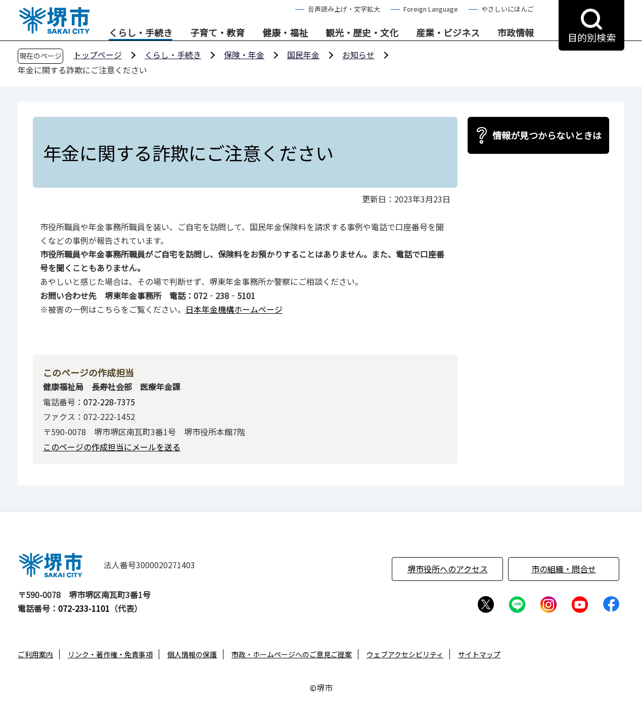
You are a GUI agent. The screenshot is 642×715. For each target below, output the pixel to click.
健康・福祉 (285, 33)
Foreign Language (430, 9)
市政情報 (515, 33)
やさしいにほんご (507, 9)
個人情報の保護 (192, 654)
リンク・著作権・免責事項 (110, 654)
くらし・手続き (140, 33)
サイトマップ (479, 654)
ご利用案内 (35, 654)
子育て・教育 (217, 33)
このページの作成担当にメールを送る (111, 447)
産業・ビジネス (448, 33)
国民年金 (303, 55)
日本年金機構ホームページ (234, 309)
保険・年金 (244, 55)
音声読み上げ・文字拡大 (344, 9)
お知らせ (358, 55)
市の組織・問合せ (563, 569)
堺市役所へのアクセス (447, 569)
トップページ (97, 55)
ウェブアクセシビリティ (404, 654)
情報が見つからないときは (547, 135)
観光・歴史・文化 (362, 33)
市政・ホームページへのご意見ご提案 (292, 654)
